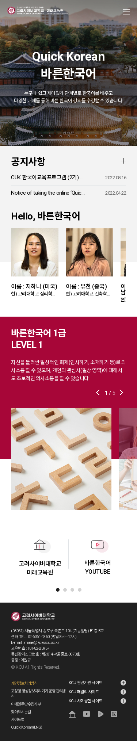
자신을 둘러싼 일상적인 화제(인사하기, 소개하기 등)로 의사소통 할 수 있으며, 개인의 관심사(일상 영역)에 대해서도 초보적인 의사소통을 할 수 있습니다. (68, 370)
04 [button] (79, 590)
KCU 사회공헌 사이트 (85, 701)
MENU (126, 11)
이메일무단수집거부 (26, 704)
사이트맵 (17, 719)
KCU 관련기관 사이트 (85, 682)
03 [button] (72, 590)
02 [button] (65, 590)
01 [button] (58, 590)
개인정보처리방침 (24, 683)
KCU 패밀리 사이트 (84, 692)
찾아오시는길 (21, 712)
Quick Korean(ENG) (26, 727)
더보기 (123, 160)
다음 (120, 392)
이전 (98, 392)
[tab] (58, 590)
